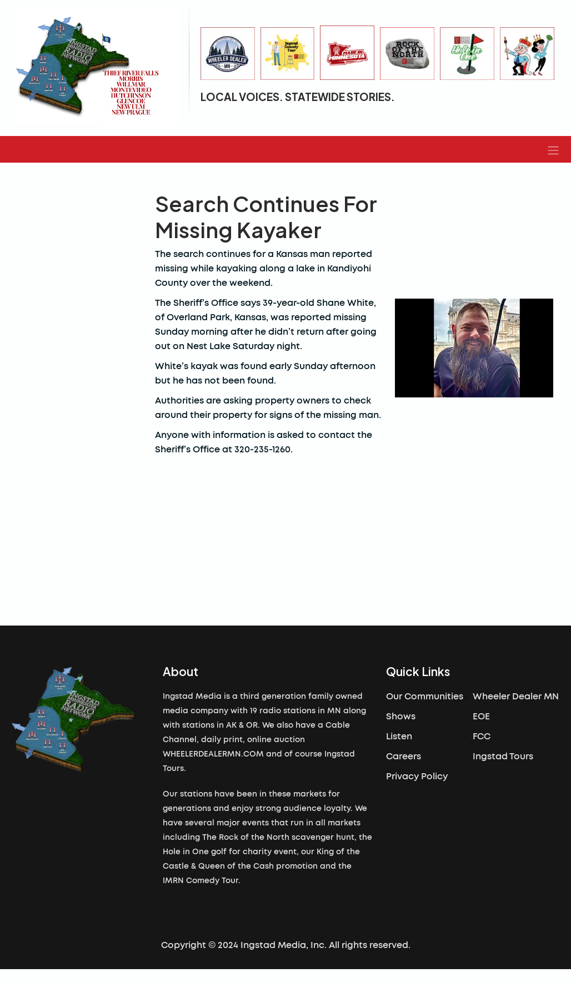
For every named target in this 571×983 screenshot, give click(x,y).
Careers (403, 756)
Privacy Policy (417, 776)
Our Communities (424, 696)
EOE (481, 716)
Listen (399, 736)
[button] (553, 149)
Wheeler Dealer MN (516, 696)
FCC (481, 736)
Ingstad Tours (503, 756)
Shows (400, 716)
